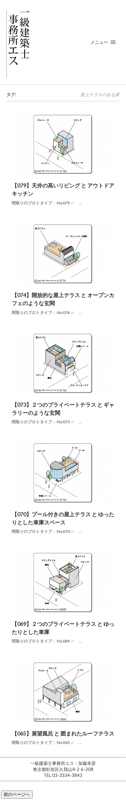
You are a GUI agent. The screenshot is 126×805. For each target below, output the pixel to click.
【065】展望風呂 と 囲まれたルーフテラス (63, 733)
